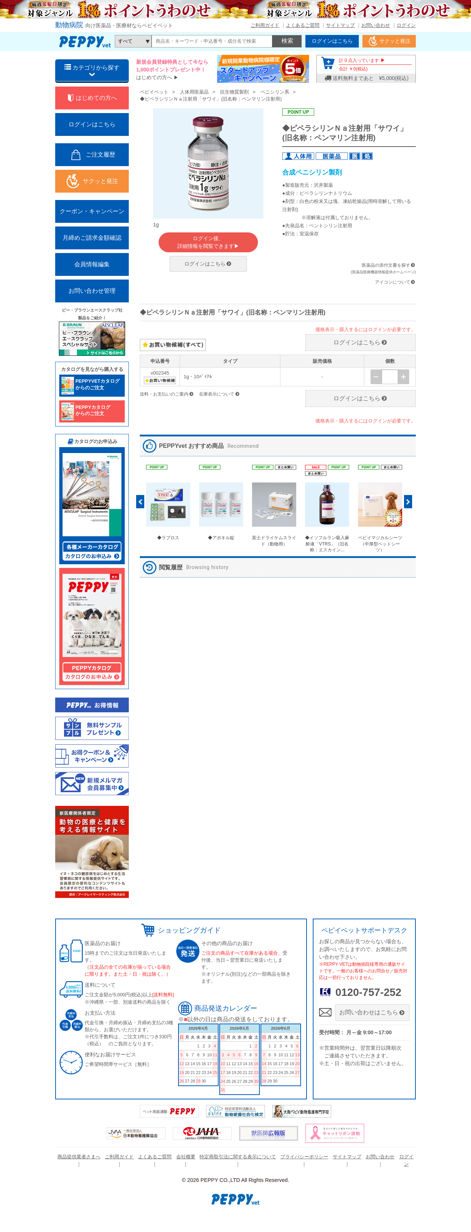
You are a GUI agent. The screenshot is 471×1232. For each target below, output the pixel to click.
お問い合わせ (375, 25)
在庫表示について (219, 394)
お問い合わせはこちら (372, 1012)
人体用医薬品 (194, 92)
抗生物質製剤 (234, 92)
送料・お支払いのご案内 (167, 394)
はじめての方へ (154, 77)
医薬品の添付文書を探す (386, 265)
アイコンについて (395, 282)
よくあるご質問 (302, 25)
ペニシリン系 (275, 92)
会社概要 (185, 1156)
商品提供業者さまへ (78, 1156)
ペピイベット (154, 92)
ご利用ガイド (265, 25)
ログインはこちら (208, 264)
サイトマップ (340, 25)
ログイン (406, 25)
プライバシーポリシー (304, 1156)
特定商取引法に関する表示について (237, 1156)
